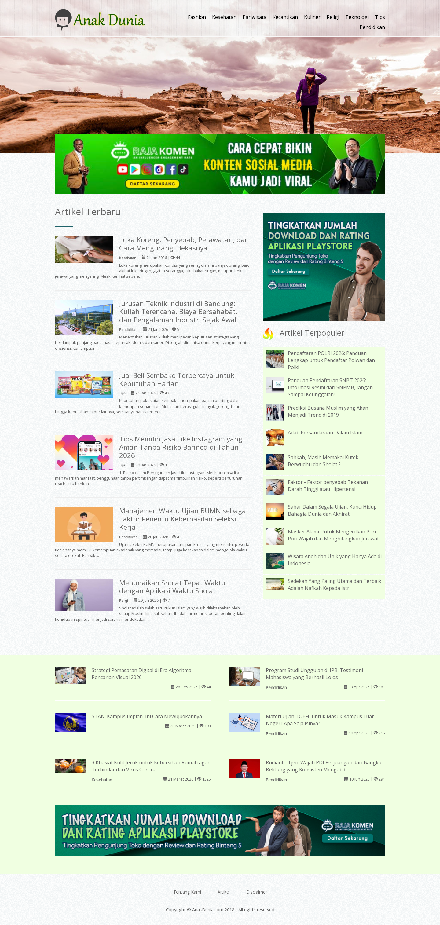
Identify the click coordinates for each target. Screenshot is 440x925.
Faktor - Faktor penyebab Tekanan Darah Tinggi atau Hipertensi (328, 485)
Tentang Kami (187, 892)
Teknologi (357, 17)
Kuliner (312, 17)
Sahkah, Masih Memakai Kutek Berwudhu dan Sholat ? (323, 461)
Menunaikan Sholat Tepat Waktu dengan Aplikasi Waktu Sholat (172, 587)
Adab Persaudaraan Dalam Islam (325, 432)
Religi (333, 17)
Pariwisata (254, 17)
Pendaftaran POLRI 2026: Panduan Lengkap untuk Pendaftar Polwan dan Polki (331, 360)
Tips (380, 17)
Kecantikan (285, 17)
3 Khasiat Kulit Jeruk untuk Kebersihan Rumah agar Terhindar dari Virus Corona (151, 766)
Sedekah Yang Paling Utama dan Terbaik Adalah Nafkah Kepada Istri (334, 584)
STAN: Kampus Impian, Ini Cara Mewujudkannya (147, 716)
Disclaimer (256, 892)
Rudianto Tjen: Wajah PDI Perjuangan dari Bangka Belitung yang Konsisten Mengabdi (323, 766)
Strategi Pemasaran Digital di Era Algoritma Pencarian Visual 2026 (141, 674)
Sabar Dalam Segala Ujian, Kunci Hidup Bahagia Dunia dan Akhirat (332, 510)
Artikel (224, 892)
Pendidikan (372, 27)
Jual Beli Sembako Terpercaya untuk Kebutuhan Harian (176, 379)
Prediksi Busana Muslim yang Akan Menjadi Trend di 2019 (328, 411)
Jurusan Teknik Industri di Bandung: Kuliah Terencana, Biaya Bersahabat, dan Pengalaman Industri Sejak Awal (178, 312)
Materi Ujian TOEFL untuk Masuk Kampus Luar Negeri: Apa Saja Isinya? (320, 720)
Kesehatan (224, 17)
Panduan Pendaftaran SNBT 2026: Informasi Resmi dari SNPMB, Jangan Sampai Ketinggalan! (330, 387)
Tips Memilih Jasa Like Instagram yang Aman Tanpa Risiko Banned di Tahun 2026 (180, 447)
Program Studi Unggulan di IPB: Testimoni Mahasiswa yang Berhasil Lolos (314, 674)
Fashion (197, 17)
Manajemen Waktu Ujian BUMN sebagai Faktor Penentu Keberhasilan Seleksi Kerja (183, 519)
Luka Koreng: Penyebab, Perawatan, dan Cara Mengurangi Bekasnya (184, 244)
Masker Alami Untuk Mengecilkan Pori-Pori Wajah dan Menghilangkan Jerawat (333, 535)
